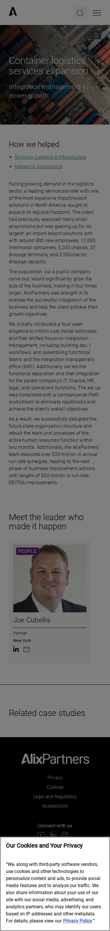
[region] (55, 884)
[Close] (101, 845)
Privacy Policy (77, 921)
